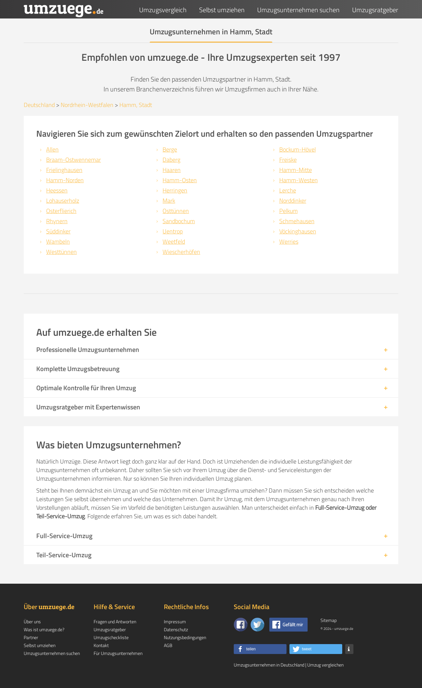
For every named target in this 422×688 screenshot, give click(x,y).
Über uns (32, 621)
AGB (168, 645)
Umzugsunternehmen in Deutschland (269, 664)
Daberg (171, 159)
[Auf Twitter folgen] (257, 625)
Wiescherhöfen (181, 251)
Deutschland (39, 104)
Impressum (175, 621)
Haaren (172, 169)
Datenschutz (176, 629)
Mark (169, 200)
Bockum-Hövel (297, 149)
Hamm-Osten (180, 180)
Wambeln (58, 241)
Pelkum (288, 210)
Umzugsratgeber (375, 10)
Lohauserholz (62, 200)
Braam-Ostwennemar (73, 159)
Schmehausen (297, 221)
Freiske (288, 159)
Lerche (287, 190)
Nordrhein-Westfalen (87, 104)
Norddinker (292, 200)
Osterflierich (61, 210)
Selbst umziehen (222, 10)
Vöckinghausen (297, 231)
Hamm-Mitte (295, 169)
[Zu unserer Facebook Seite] (241, 625)
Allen (52, 149)
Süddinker (58, 231)
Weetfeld (174, 241)
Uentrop (173, 231)
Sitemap (328, 620)
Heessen (57, 190)
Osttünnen (176, 210)
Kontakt (101, 645)
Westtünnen (61, 251)
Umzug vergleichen (325, 664)
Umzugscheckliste (111, 637)
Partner (31, 637)
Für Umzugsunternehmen (118, 653)
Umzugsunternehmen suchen (298, 10)
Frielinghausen (64, 169)
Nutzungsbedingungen (185, 637)
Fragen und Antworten (115, 621)
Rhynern (57, 221)
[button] (260, 649)
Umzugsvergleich (163, 10)
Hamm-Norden (65, 180)
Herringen (175, 190)
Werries (288, 241)
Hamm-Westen (298, 180)
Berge (170, 149)
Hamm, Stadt (135, 104)
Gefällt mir (293, 624)
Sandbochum (179, 221)
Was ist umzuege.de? (44, 629)
